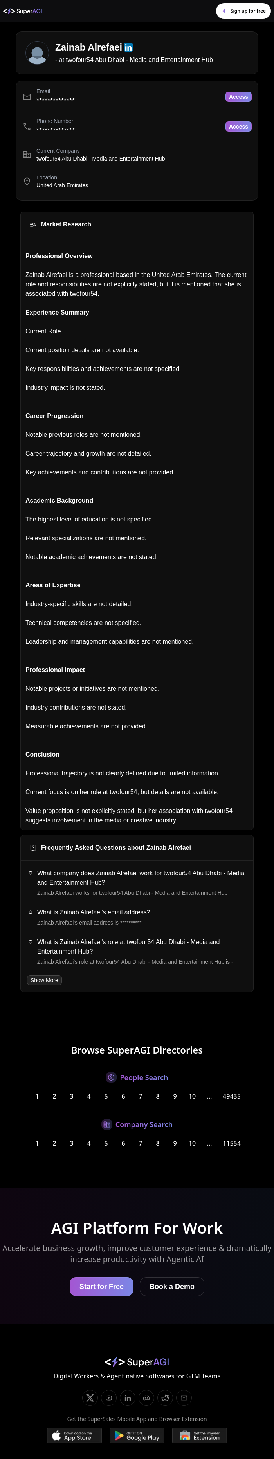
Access (238, 97)
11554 (232, 1143)
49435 (232, 1096)
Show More (44, 980)
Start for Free (101, 1287)
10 (192, 1096)
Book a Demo (172, 1287)
